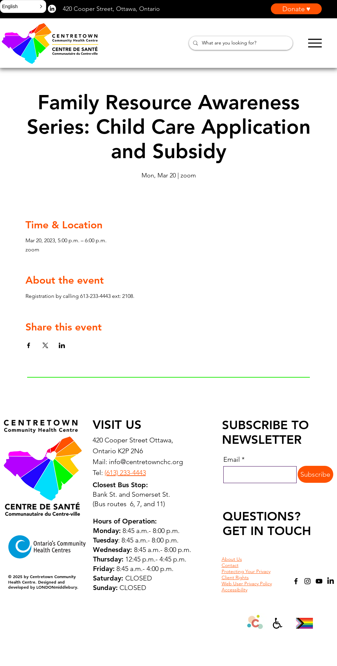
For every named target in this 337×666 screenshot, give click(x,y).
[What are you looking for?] (240, 43)
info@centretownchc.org (146, 462)
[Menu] (314, 43)
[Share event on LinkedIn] (62, 345)
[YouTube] (319, 581)
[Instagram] (307, 581)
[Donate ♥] (296, 8)
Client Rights (235, 577)
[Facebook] (296, 581)
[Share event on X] (45, 345)
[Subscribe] (315, 474)
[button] (23, 6)
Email (231, 459)
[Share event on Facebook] (28, 345)
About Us (232, 559)
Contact (230, 565)
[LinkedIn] (330, 581)
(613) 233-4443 (125, 473)
